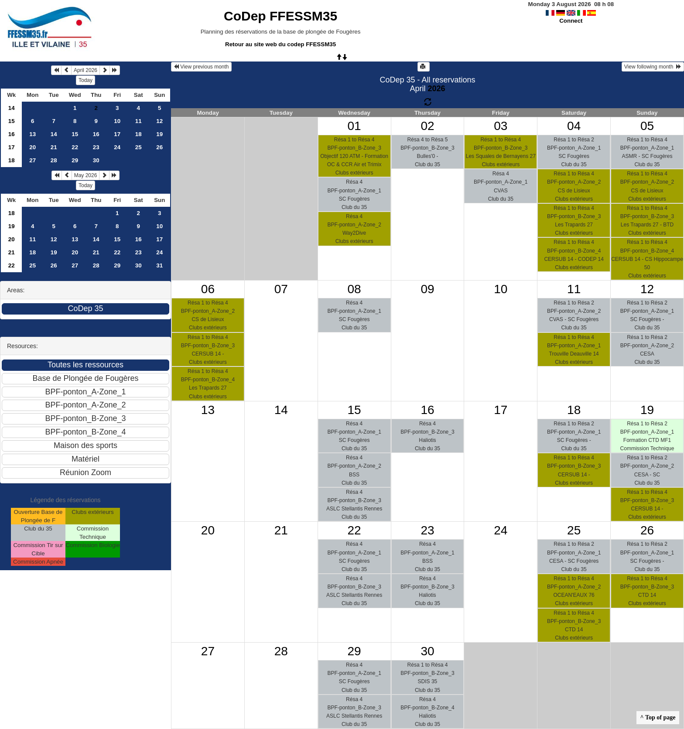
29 (75, 160)
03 (500, 126)
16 (11, 134)
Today (85, 80)
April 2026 (85, 70)
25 (138, 147)
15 (11, 121)
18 (138, 134)
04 (574, 126)
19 (159, 134)
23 (96, 147)
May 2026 (85, 175)
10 (117, 121)
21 (54, 147)
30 (96, 160)
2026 (436, 88)
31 (159, 265)
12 (159, 121)
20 (32, 147)
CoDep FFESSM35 (280, 16)
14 (11, 108)
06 (208, 289)
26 (159, 147)
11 (138, 121)
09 (427, 289)
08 (354, 289)
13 (32, 134)
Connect (570, 20)
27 (32, 160)
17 (117, 134)
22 (75, 147)
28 (54, 160)
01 (354, 126)
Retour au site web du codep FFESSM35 (280, 44)
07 (281, 289)
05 (647, 126)
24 (117, 147)
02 (427, 126)
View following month (652, 67)
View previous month (201, 67)
